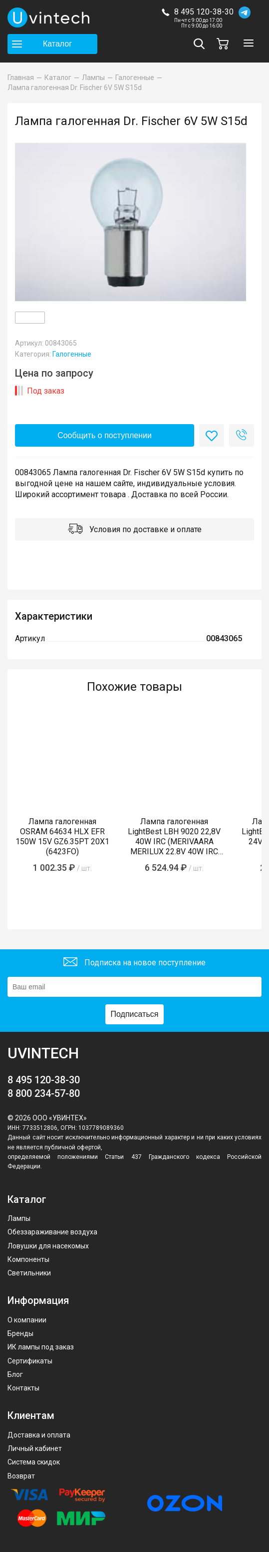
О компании (26, 1320)
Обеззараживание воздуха (52, 1232)
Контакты (23, 1388)
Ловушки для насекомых (48, 1246)
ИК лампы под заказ (40, 1347)
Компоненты (28, 1259)
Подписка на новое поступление (134, 963)
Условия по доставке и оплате (135, 530)
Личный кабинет (34, 1448)
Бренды (20, 1333)
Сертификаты (29, 1361)
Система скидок (33, 1462)
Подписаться (135, 1014)
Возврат (21, 1476)
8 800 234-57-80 (43, 1093)
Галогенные (71, 354)
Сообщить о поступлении (104, 435)
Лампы (18, 1218)
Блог (15, 1374)
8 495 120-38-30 (204, 12)
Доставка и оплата (38, 1435)
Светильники (29, 1273)
